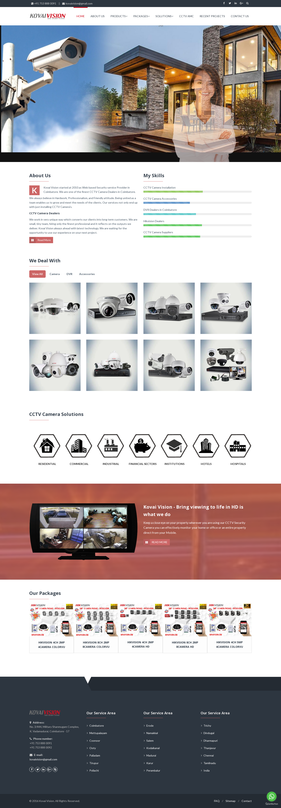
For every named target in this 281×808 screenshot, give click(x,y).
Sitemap (231, 801)
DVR (69, 274)
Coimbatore (96, 725)
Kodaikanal (153, 748)
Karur (149, 763)
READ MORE (159, 542)
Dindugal (209, 733)
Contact (247, 801)
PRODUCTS (118, 16)
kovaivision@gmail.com (43, 759)
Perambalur (153, 770)
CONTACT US (240, 16)
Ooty (92, 748)
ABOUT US (98, 16)
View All (37, 274)
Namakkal (152, 733)
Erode (150, 725)
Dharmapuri (211, 740)
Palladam (94, 755)
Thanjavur (210, 748)
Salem (150, 740)
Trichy (207, 725)
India (207, 770)
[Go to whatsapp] (272, 796)
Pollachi (94, 770)
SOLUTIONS (164, 16)
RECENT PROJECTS (212, 16)
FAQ (217, 801)
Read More (44, 240)
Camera (55, 274)
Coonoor (94, 740)
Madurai (151, 755)
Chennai (209, 755)
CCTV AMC (186, 16)
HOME (80, 16)
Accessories (87, 274)
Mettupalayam (98, 733)
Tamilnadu (210, 763)
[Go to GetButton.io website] (271, 804)
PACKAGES (141, 16)
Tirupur (94, 763)
